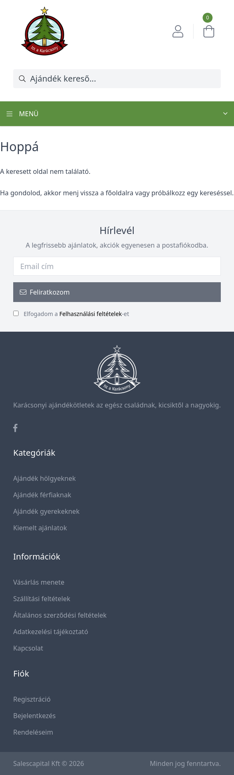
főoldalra (119, 192)
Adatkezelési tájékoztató (50, 631)
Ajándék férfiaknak (42, 494)
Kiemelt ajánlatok (40, 527)
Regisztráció (32, 699)
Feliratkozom (45, 292)
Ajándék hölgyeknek (44, 478)
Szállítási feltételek (41, 598)
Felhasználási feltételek (90, 314)
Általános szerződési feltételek (59, 615)
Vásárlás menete (38, 582)
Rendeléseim (33, 732)
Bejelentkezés (34, 715)
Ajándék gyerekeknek (46, 511)
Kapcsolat (28, 648)
